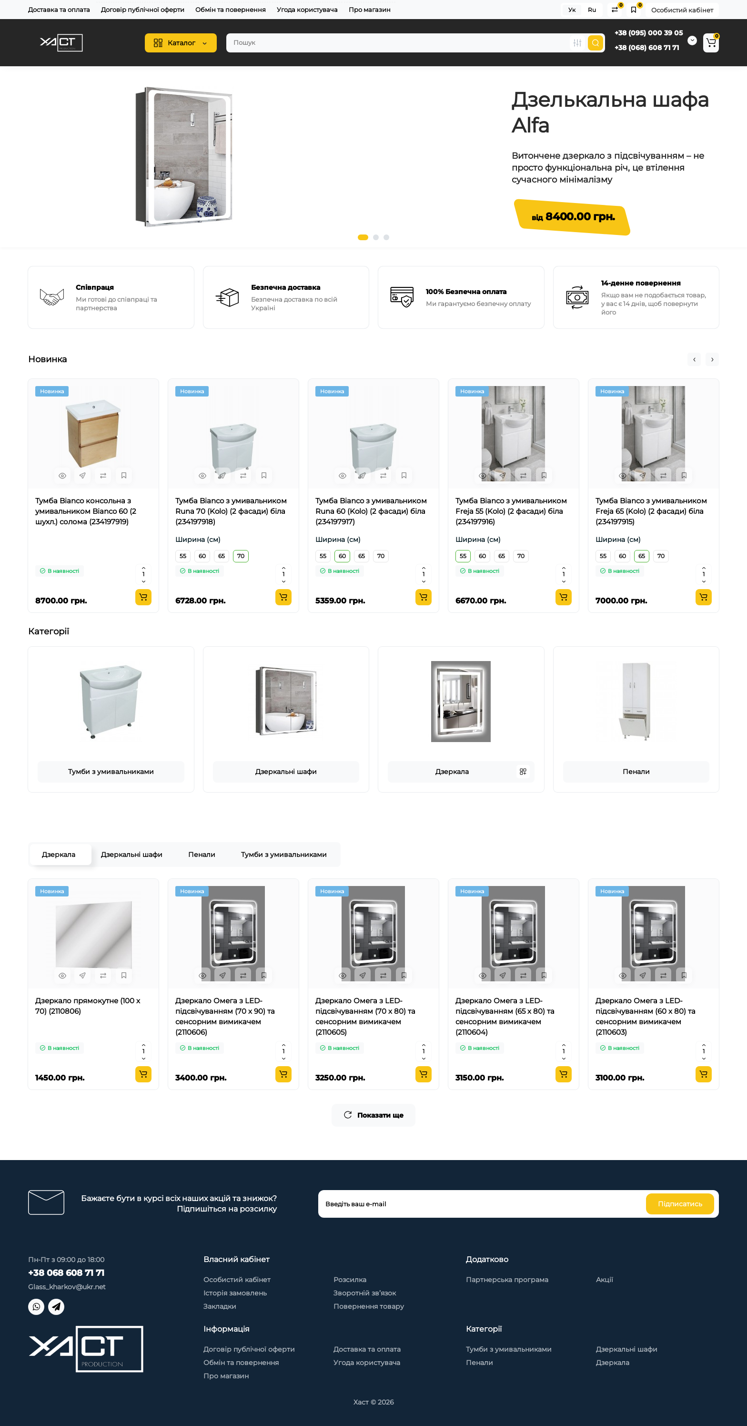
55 (183, 556)
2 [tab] (376, 237)
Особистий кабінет (682, 10)
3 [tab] (386, 237)
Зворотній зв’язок (364, 1293)
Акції (604, 1279)
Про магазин (370, 9)
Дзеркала (452, 771)
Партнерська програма (507, 1279)
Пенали (636, 771)
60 (202, 556)
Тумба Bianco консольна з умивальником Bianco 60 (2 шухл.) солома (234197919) (85, 511)
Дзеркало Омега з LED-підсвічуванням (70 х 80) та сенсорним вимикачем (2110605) (365, 1016)
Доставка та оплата (59, 9)
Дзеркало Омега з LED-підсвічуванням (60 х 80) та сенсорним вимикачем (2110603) (646, 1016)
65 (221, 556)
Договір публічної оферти (142, 9)
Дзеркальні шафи (286, 771)
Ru (592, 9)
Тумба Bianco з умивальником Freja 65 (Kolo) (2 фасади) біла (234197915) (651, 511)
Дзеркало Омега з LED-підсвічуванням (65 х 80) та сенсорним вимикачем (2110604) (505, 1016)
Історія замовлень (235, 1293)
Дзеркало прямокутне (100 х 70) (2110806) (87, 1006)
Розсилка (349, 1279)
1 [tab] (363, 237)
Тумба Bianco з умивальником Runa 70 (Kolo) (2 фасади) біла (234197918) (231, 511)
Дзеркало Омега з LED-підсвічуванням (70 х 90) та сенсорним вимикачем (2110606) (225, 1016)
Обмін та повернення (230, 9)
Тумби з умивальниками (111, 771)
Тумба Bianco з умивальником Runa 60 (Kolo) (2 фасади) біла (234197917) (371, 511)
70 (240, 556)
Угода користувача (307, 9)
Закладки (219, 1306)
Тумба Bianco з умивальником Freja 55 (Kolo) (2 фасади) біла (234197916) (511, 511)
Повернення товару (368, 1306)
